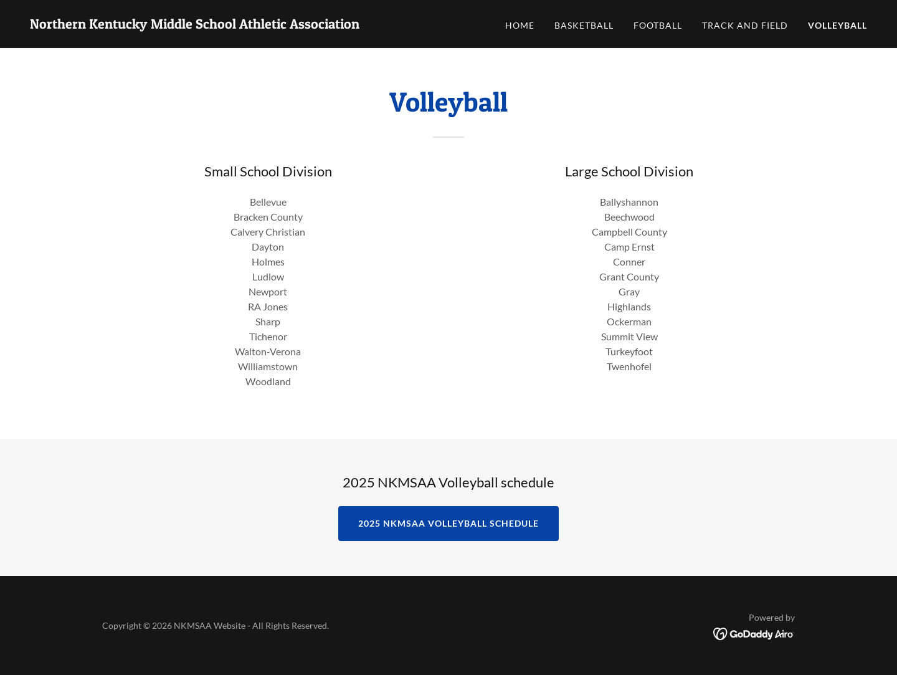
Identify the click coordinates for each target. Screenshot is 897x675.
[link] (194, 25)
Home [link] (519, 25)
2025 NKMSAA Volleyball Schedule (448, 523)
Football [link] (658, 25)
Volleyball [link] (837, 25)
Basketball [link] (584, 25)
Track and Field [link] (745, 25)
